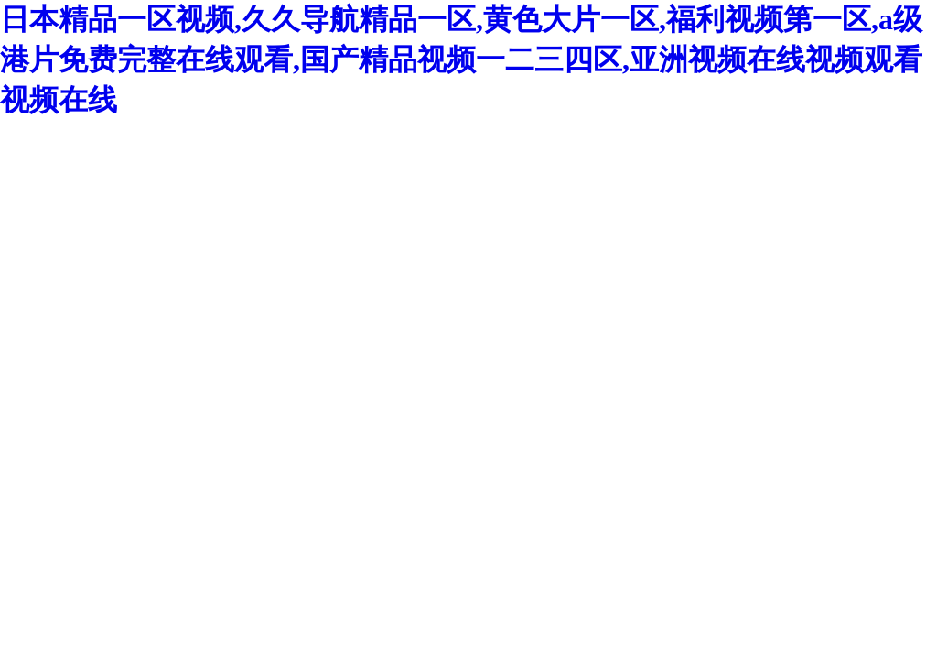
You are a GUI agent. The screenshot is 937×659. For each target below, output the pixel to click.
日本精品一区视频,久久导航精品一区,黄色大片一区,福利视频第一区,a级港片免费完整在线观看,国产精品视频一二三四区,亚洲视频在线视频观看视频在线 (461, 59)
